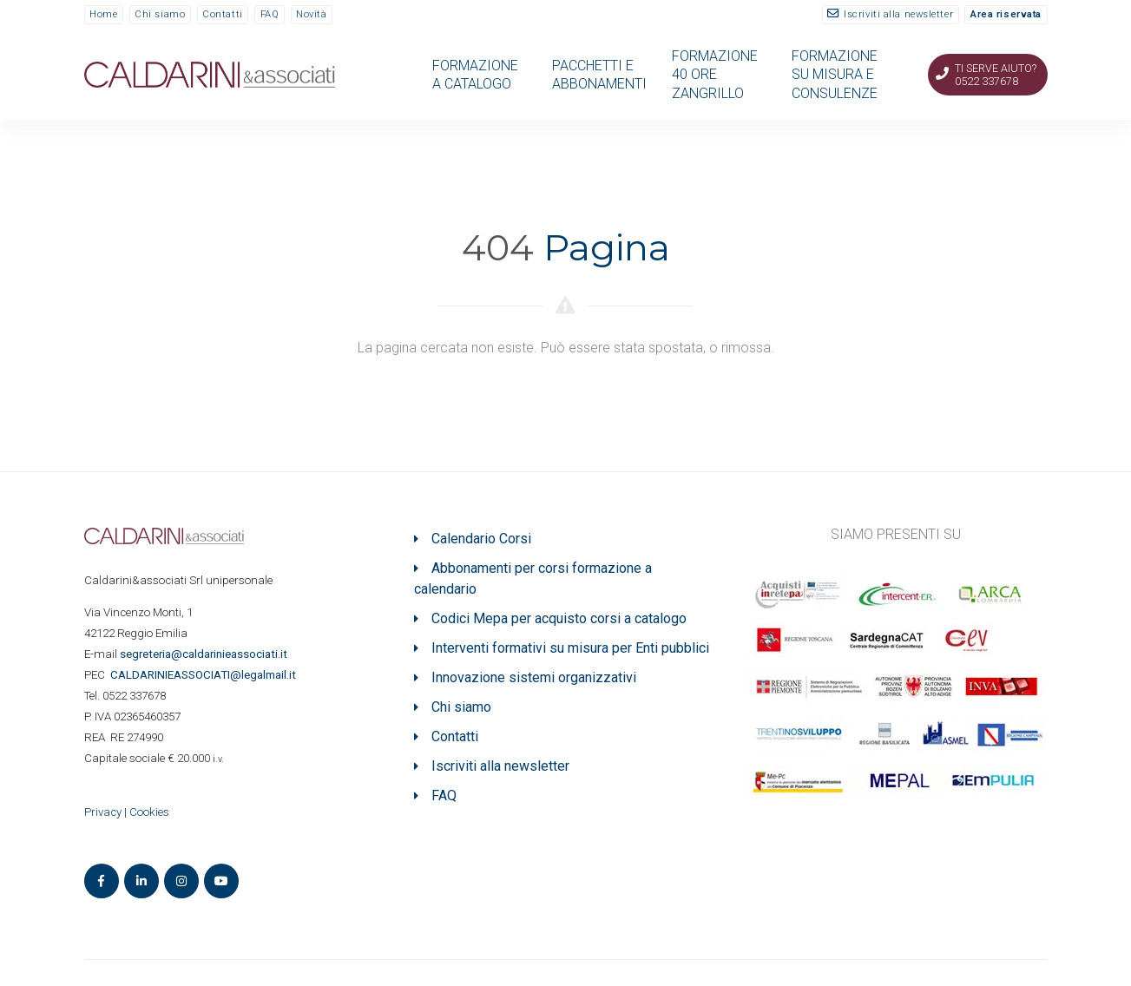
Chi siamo (160, 14)
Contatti (222, 14)
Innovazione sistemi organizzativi (533, 677)
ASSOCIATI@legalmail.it (205, 674)
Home (103, 14)
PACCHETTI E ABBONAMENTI (599, 74)
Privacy (103, 811)
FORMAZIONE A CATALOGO (475, 74)
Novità (311, 14)
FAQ (269, 14)
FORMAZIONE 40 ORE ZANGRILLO (715, 75)
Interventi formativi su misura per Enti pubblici (570, 648)
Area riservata (1006, 14)
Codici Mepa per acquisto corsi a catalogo (559, 618)
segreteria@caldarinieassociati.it (205, 654)
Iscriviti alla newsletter (898, 14)
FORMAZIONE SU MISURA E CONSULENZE (835, 75)
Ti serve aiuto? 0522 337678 (995, 75)
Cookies (149, 811)
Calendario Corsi (481, 538)
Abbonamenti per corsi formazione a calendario (533, 578)
